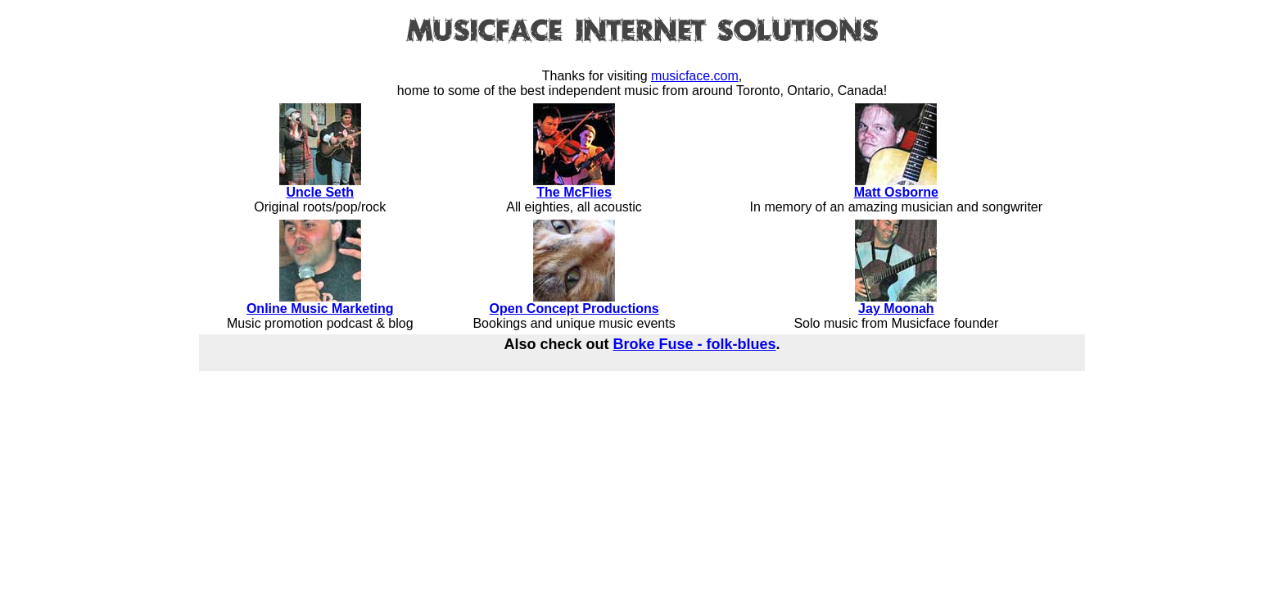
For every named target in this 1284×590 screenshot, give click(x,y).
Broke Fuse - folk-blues (694, 344)
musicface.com (695, 76)
